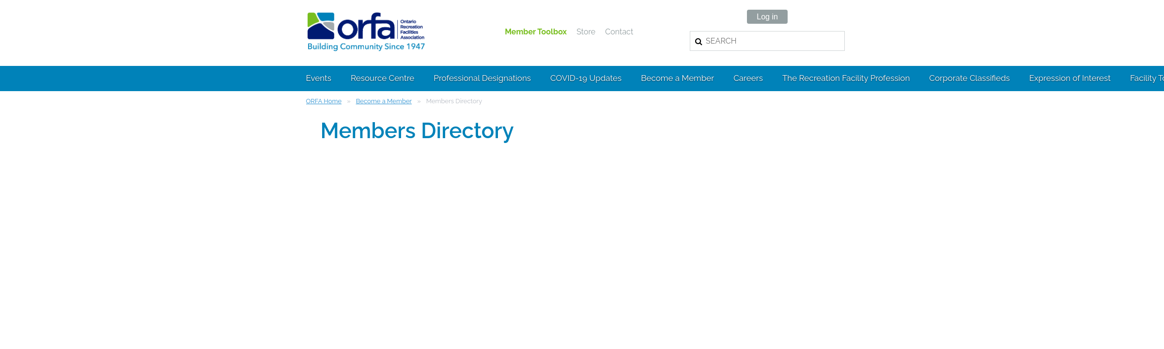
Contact (619, 31)
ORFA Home (324, 101)
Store (585, 31)
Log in (767, 17)
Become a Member (384, 101)
